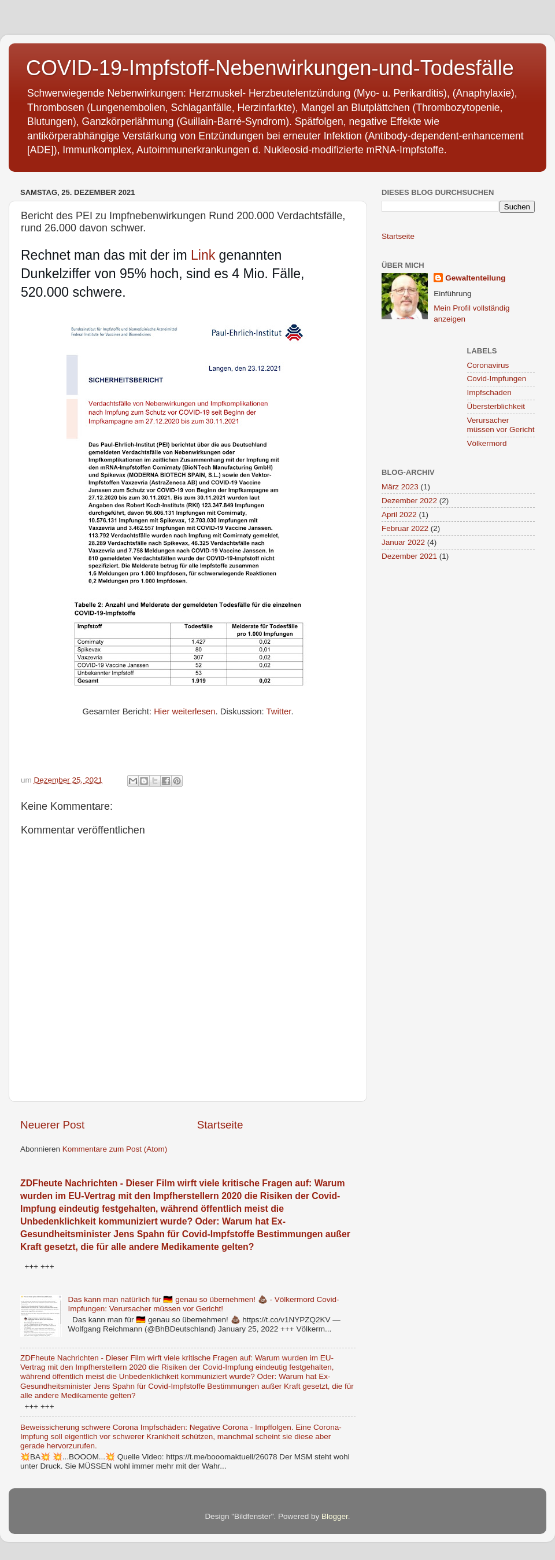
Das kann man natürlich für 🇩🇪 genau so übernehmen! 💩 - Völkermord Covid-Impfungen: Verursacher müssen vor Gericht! (203, 1304)
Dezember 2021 (409, 556)
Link (203, 255)
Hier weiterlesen (184, 711)
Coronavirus (488, 365)
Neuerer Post (52, 1125)
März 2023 (400, 486)
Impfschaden (489, 392)
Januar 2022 (403, 542)
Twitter (279, 711)
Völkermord (487, 443)
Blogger (334, 1516)
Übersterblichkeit (496, 406)
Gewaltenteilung (475, 278)
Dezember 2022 (409, 500)
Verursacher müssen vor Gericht (501, 425)
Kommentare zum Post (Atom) (115, 1149)
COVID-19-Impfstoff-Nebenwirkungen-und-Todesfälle (270, 68)
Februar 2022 (405, 528)
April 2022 (399, 514)
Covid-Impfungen (497, 378)
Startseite (220, 1125)
